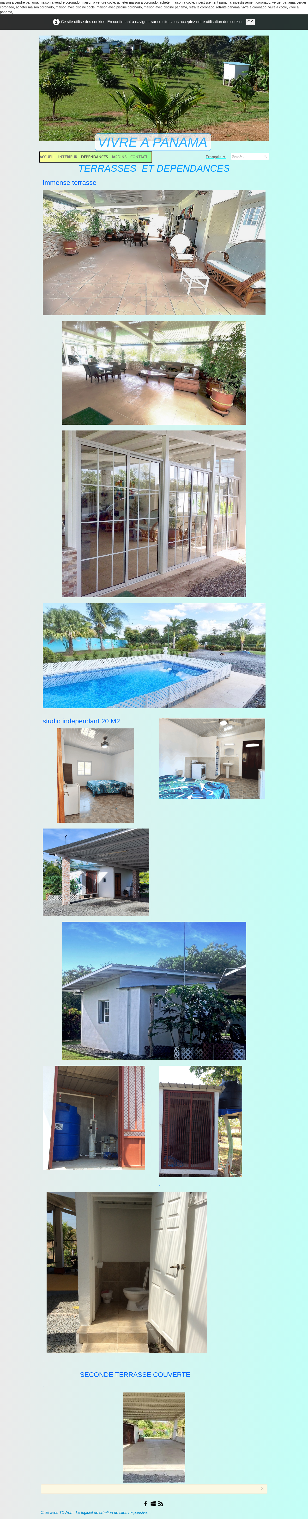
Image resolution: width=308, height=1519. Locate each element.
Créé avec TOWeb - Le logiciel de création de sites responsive (94, 1513)
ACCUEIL (47, 157)
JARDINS (119, 157)
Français (216, 157)
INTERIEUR (67, 157)
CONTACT (138, 157)
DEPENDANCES (94, 157)
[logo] (153, 142)
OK (250, 22)
